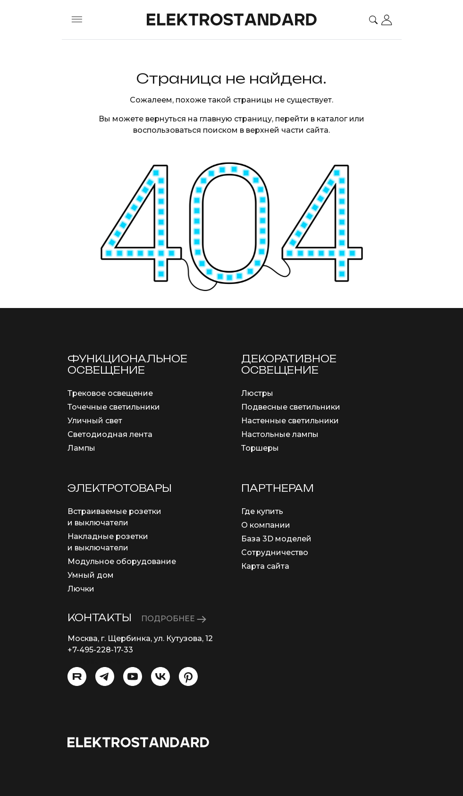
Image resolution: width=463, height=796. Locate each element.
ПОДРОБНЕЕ (173, 618)
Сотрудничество (274, 552)
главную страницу (236, 118)
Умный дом (90, 575)
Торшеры (260, 448)
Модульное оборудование (121, 561)
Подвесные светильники (290, 406)
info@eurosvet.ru (100, 661)
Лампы (81, 448)
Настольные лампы (280, 434)
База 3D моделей (276, 538)
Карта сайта (265, 566)
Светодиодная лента (109, 434)
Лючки (80, 588)
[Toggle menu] (76, 19)
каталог (332, 118)
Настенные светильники (290, 420)
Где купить (262, 511)
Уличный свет (94, 420)
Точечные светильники (113, 406)
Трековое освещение (110, 393)
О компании (265, 525)
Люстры (257, 393)
